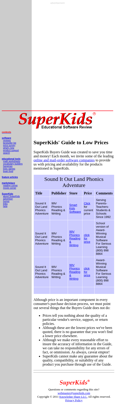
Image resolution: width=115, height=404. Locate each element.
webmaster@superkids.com (74, 393)
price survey (9, 145)
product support (11, 150)
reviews (7, 140)
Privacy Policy (73, 400)
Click (87, 203)
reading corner (10, 185)
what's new (8, 148)
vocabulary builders (13, 164)
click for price (87, 238)
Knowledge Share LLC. (73, 396)
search (6, 153)
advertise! (8, 199)
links (5, 204)
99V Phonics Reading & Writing (74, 238)
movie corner (9, 188)
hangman (8, 166)
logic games (9, 169)
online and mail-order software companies (64, 160)
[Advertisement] (53, 57)
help (5, 206)
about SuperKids (11, 196)
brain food (8, 171)
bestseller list (9, 143)
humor (6, 201)
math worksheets (11, 161)
